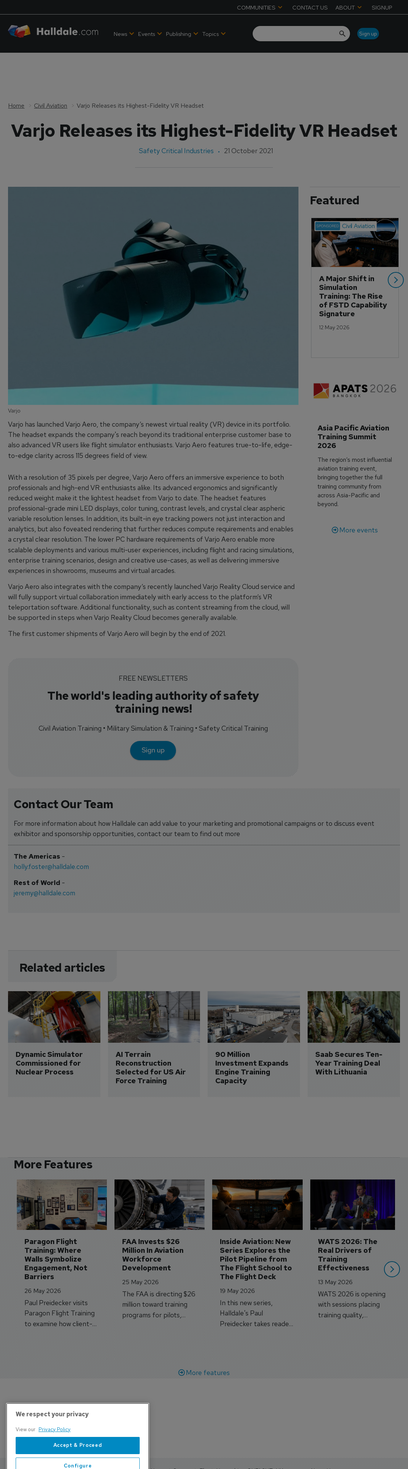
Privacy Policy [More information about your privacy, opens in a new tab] (55, 1454)
